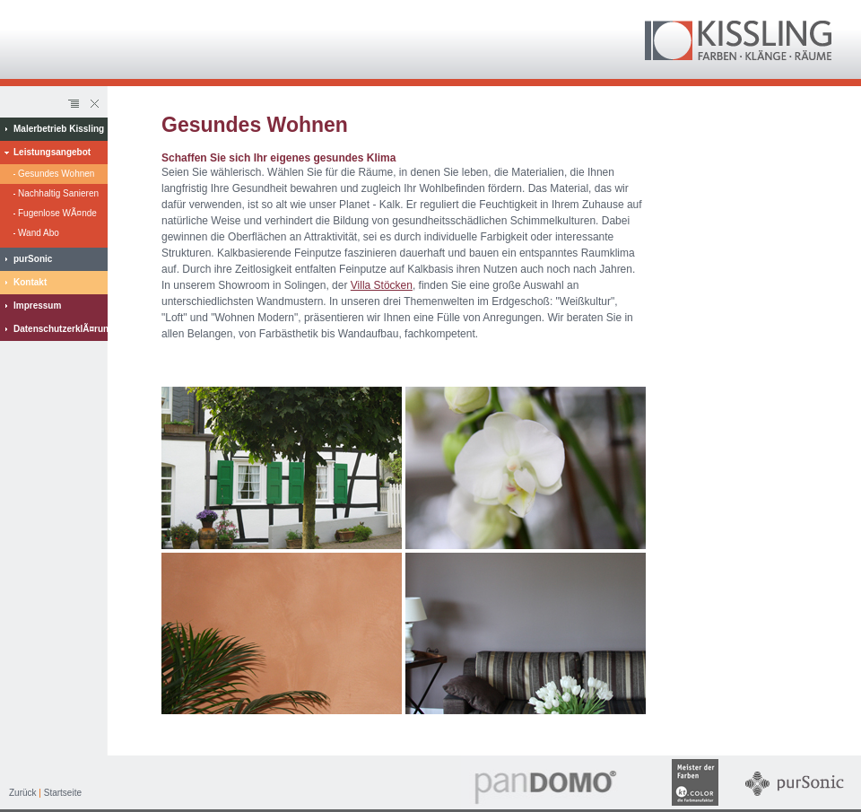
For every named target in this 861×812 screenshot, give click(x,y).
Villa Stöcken (382, 285)
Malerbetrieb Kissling (58, 129)
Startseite (63, 793)
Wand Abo (38, 233)
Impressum (37, 305)
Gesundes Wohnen (56, 174)
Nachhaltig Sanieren (58, 193)
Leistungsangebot (52, 152)
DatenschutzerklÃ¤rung (60, 329)
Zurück (23, 793)
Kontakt (30, 282)
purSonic (32, 259)
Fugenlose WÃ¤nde (57, 213)
